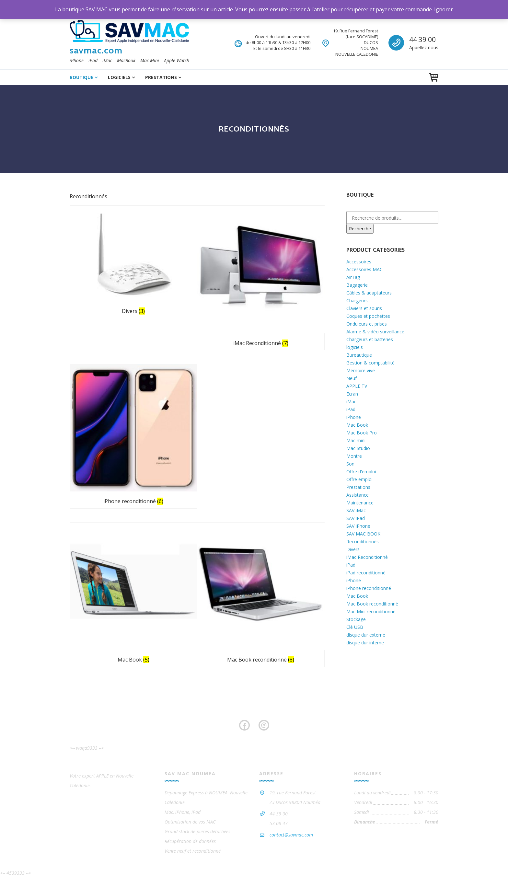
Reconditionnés (362, 541)
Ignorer (443, 9)
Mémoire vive (360, 370)
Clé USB (354, 627)
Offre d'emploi (361, 471)
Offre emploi (359, 479)
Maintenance (360, 503)
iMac (351, 401)
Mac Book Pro (361, 433)
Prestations (161, 77)
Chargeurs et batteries (369, 339)
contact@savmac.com (291, 801)
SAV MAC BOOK (363, 534)
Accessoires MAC (364, 269)
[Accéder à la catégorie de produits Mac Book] (110, 362)
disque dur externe (365, 635)
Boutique (81, 77)
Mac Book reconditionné (372, 604)
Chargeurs (357, 300)
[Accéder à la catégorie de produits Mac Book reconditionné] (202, 362)
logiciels (119, 77)
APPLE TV (356, 386)
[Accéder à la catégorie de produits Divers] (110, 243)
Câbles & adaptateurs (369, 293)
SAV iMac (356, 510)
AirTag (353, 277)
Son (350, 464)
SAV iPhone (358, 526)
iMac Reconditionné (367, 557)
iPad (350, 409)
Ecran (352, 394)
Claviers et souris (364, 308)
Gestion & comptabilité (370, 363)
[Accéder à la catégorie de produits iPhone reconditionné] (293, 253)
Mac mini (355, 440)
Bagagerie (357, 285)
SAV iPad (355, 518)
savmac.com (96, 50)
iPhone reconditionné (368, 588)
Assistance (357, 495)
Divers (353, 549)
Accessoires (358, 262)
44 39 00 (422, 39)
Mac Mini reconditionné (371, 611)
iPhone (353, 417)
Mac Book (357, 425)
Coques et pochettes (368, 316)
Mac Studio (358, 448)
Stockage (356, 619)
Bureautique (359, 355)
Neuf (351, 378)
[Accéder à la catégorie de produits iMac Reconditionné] (202, 253)
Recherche (360, 228)
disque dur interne (365, 643)
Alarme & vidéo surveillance (375, 331)
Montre (354, 456)
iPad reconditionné (366, 573)
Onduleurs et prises (366, 324)
